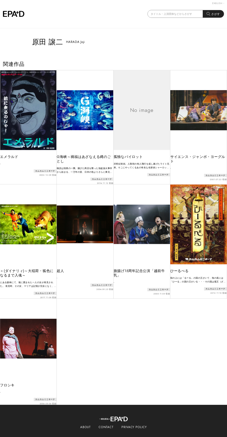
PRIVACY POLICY (134, 420)
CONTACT (106, 420)
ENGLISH (218, 3)
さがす (213, 14)
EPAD (110, 434)
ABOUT (85, 420)
